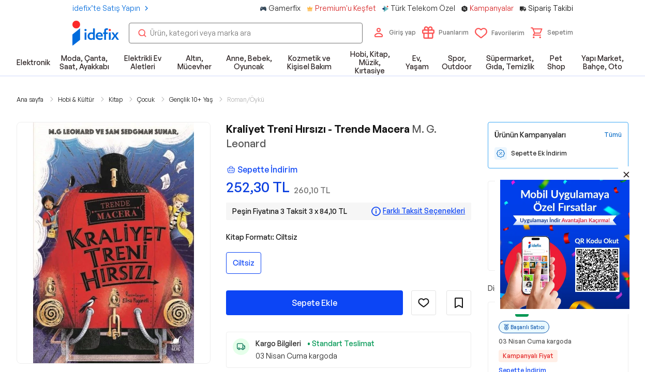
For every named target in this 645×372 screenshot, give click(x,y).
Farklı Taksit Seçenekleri (424, 211)
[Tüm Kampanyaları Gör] (613, 135)
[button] (552, 32)
